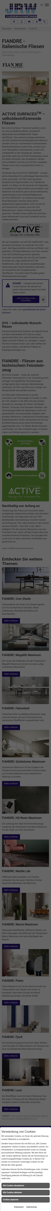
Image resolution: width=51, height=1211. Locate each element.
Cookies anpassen (10, 1199)
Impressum (19, 1207)
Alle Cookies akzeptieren (13, 1185)
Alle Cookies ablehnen (12, 1192)
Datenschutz (31, 1207)
